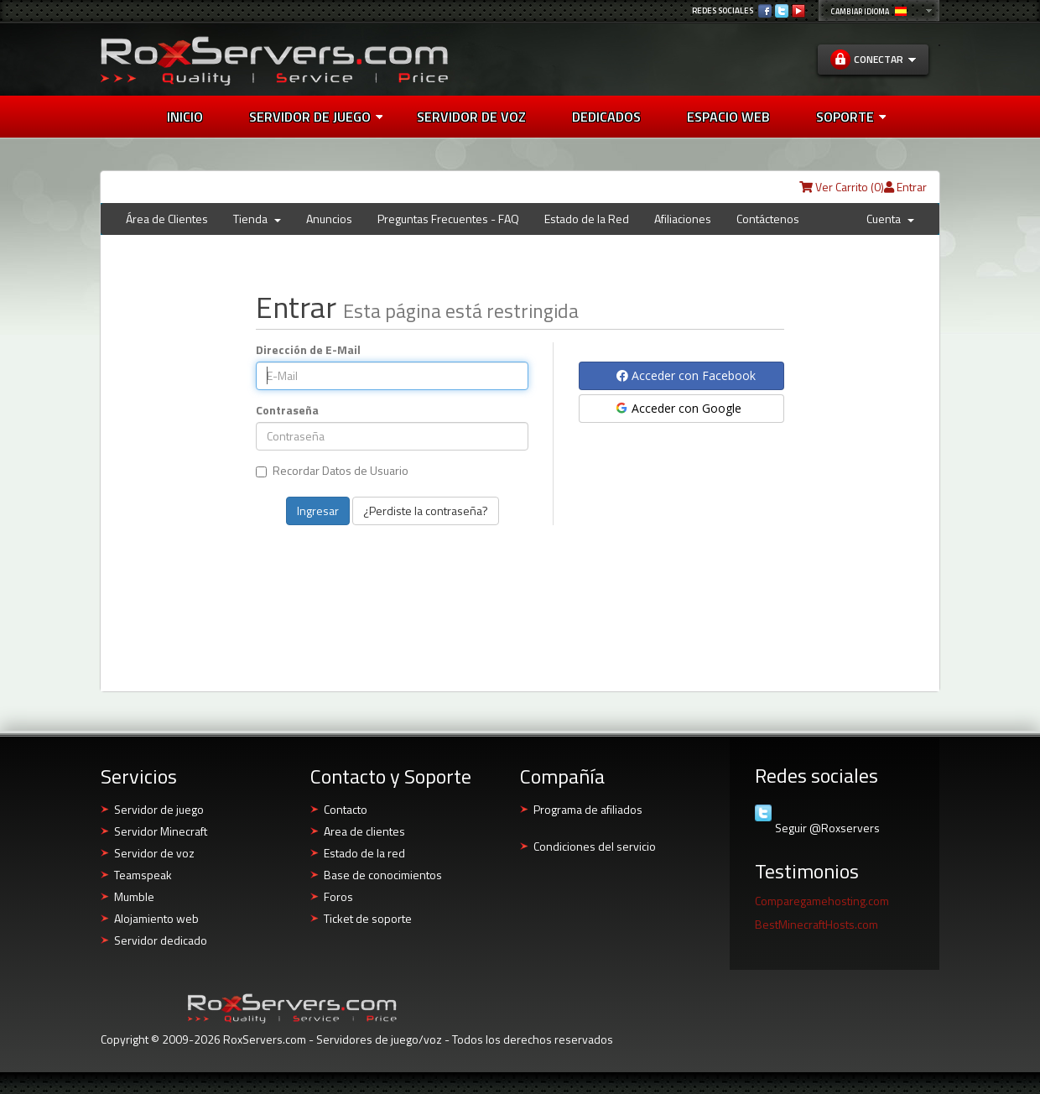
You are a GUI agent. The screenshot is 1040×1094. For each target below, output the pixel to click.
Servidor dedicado (160, 940)
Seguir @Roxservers (827, 828)
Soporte (851, 117)
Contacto (345, 809)
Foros (338, 896)
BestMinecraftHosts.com (816, 924)
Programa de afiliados (587, 809)
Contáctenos (767, 218)
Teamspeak (143, 874)
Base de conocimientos (383, 874)
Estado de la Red (586, 218)
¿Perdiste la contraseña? (425, 510)
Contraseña (287, 410)
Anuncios (329, 218)
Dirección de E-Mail (308, 349)
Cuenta (890, 218)
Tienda (257, 218)
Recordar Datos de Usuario (332, 471)
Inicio (185, 117)
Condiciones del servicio (594, 846)
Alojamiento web (156, 918)
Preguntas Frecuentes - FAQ (448, 218)
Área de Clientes (167, 218)
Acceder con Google (677, 408)
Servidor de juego (315, 117)
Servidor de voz (471, 117)
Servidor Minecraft (160, 831)
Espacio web (728, 117)
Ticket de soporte (368, 918)
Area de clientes (364, 831)
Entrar (905, 186)
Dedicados (606, 117)
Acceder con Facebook (686, 375)
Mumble (134, 896)
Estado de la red (364, 853)
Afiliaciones (682, 218)
